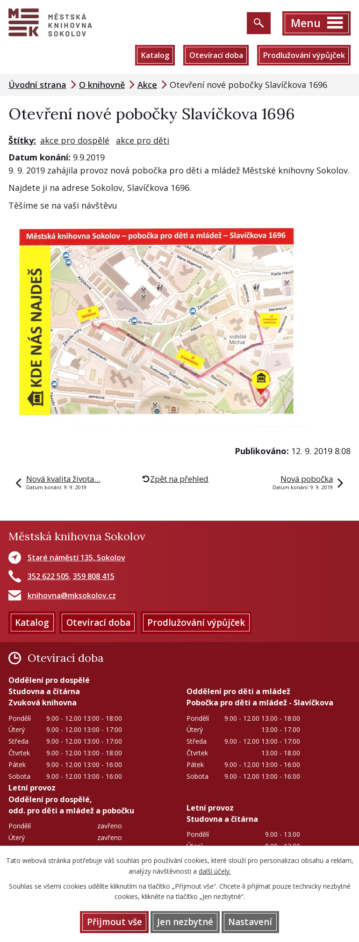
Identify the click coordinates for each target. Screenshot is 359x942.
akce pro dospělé (74, 140)
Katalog (155, 55)
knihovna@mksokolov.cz (72, 595)
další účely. (215, 871)
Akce (147, 84)
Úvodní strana (37, 84)
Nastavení (250, 922)
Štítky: (22, 140)
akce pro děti (142, 140)
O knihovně (102, 84)
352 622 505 (48, 576)
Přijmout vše (114, 922)
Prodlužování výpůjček (304, 55)
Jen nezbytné (185, 922)
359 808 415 (94, 576)
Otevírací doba (216, 55)
